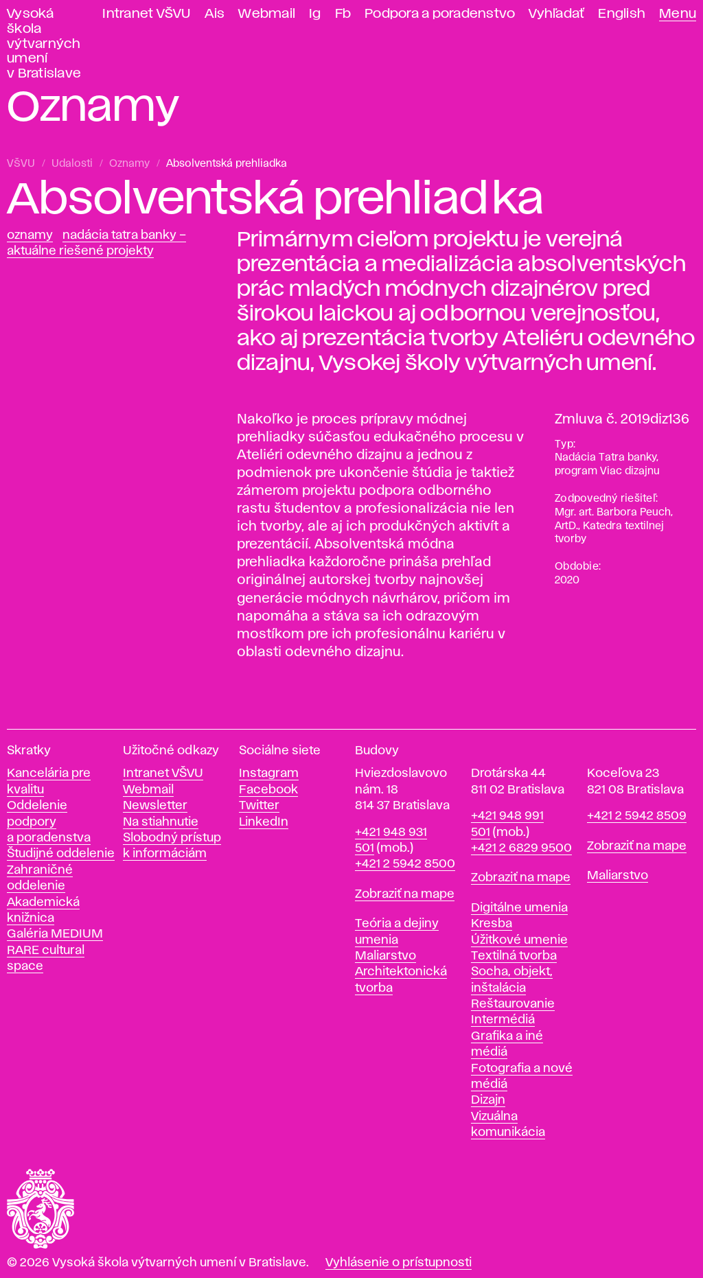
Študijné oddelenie (61, 853)
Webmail (266, 14)
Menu (677, 14)
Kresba (491, 923)
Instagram (269, 773)
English (621, 14)
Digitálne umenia (519, 908)
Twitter (259, 805)
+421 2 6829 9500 (521, 848)
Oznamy (129, 164)
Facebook (268, 790)
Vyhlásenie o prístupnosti (398, 1262)
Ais (215, 14)
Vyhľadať (556, 14)
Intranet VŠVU (146, 14)
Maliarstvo (385, 956)
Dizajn (488, 1100)
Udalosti (72, 164)
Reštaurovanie (513, 1004)
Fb (343, 14)
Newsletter (155, 805)
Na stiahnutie (160, 822)
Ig (315, 14)
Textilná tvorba (514, 956)
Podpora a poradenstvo (440, 14)
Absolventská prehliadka (226, 164)
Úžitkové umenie (519, 940)
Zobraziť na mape (404, 894)
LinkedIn (263, 822)
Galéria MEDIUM (55, 934)
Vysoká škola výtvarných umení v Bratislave (44, 44)
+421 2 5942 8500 (405, 864)
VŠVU (21, 164)
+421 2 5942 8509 (637, 816)
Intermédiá (503, 1019)
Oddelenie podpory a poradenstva (49, 822)
